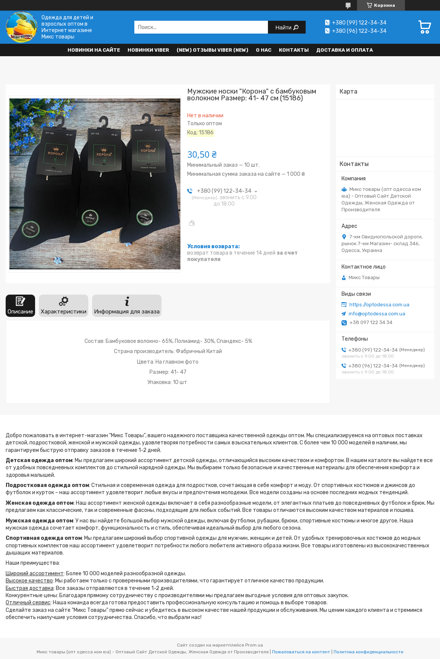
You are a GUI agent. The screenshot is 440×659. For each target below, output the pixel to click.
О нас (263, 50)
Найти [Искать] (284, 27)
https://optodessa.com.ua (379, 304)
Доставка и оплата (344, 50)
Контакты (294, 50)
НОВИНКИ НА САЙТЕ (94, 50)
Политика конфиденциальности (368, 651)
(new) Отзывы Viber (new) (212, 50)
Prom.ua (254, 645)
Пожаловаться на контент (301, 651)
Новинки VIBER (148, 50)
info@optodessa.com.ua (377, 313)
